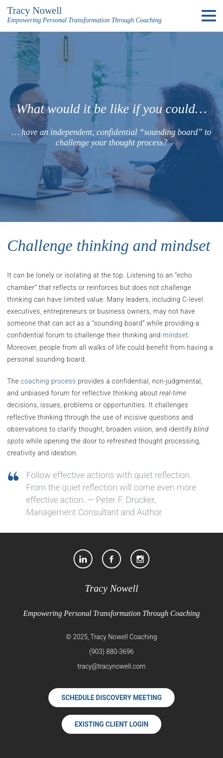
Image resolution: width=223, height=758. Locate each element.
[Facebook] (111, 558)
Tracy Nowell (112, 588)
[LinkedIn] (83, 558)
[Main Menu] (209, 16)
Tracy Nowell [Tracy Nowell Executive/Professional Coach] (34, 10)
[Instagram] (139, 558)
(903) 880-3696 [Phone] (111, 651)
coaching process (48, 381)
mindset (175, 335)
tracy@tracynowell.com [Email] (111, 666)
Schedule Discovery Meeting (111, 697)
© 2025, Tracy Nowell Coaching (111, 637)
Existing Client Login (111, 724)
